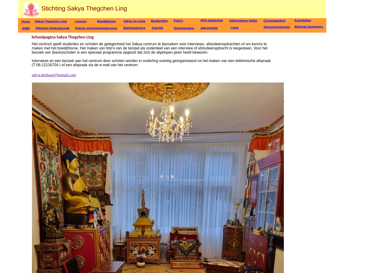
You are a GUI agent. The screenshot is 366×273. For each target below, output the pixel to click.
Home (25, 21)
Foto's (178, 20)
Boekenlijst (159, 21)
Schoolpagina (184, 28)
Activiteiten (302, 20)
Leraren (81, 21)
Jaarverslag (209, 28)
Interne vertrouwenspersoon (96, 28)
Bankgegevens (134, 28)
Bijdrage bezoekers (309, 26)
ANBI (26, 28)
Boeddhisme (106, 21)
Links (235, 27)
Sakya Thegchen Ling (51, 21)
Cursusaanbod (274, 20)
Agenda (157, 28)
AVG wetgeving (211, 20)
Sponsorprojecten (277, 27)
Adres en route (134, 21)
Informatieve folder (243, 20)
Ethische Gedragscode (52, 28)
